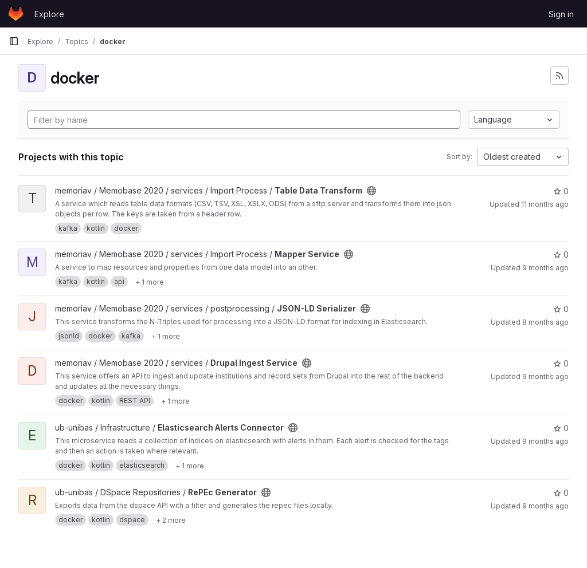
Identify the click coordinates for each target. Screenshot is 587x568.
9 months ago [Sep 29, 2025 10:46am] (545, 441)
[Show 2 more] (171, 520)
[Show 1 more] (149, 282)
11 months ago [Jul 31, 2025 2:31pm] (545, 204)
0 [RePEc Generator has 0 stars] (561, 493)
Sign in (561, 14)
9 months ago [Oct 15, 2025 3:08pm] (545, 267)
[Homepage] (15, 14)
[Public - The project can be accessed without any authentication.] (371, 190)
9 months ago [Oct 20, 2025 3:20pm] (545, 506)
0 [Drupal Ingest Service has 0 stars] (561, 363)
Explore (49, 14)
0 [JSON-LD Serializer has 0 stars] (561, 309)
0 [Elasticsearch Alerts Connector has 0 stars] (561, 428)
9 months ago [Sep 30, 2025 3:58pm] (545, 376)
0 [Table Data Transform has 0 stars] (561, 191)
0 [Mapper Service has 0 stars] (561, 254)
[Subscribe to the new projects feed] (559, 75)
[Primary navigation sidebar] (14, 41)
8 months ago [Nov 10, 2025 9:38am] (545, 322)
